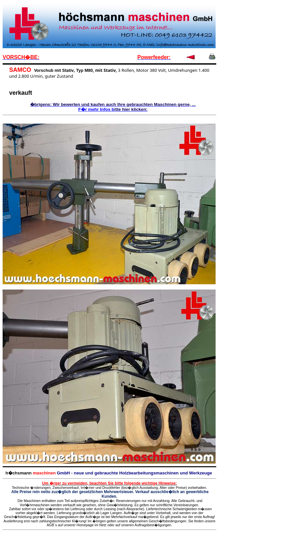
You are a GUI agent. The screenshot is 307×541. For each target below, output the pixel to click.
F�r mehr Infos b (96, 109)
